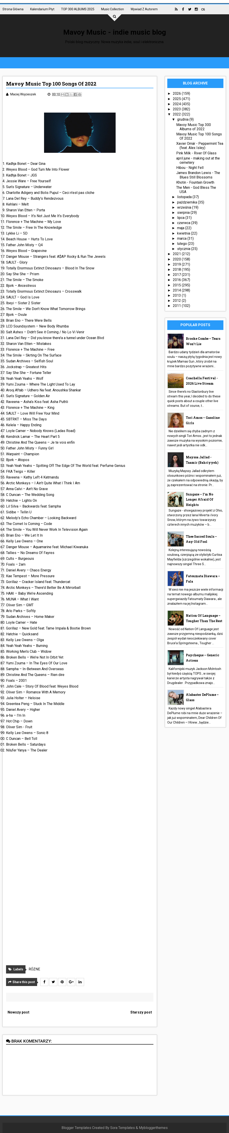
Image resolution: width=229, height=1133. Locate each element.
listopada (185, 197)
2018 (177, 269)
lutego (182, 243)
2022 (177, 114)
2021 (177, 254)
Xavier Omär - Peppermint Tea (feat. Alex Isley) (199, 145)
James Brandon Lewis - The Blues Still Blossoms (198, 175)
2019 (177, 264)
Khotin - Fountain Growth (195, 182)
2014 (177, 290)
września (184, 207)
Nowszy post (18, 1012)
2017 (177, 275)
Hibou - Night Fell (190, 168)
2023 (177, 109)
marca (182, 238)
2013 (177, 295)
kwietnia (184, 233)
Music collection (112, 9)
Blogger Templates (76, 1128)
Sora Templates (122, 1128)
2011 (177, 306)
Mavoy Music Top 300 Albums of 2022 (193, 127)
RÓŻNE (34, 969)
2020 (177, 259)
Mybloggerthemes (153, 1128)
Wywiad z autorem (144, 9)
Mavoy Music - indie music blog (114, 32)
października (187, 202)
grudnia (183, 119)
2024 (177, 104)
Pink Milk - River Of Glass (196, 153)
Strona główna (12, 9)
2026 (177, 93)
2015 (177, 285)
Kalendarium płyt (42, 9)
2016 (177, 280)
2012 (177, 300)
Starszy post (141, 1012)
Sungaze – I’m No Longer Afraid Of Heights (199, 499)
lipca (181, 218)
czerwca (184, 223)
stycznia (184, 249)
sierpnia (184, 212)
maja (181, 228)
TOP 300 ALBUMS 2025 (77, 9)
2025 (177, 99)
